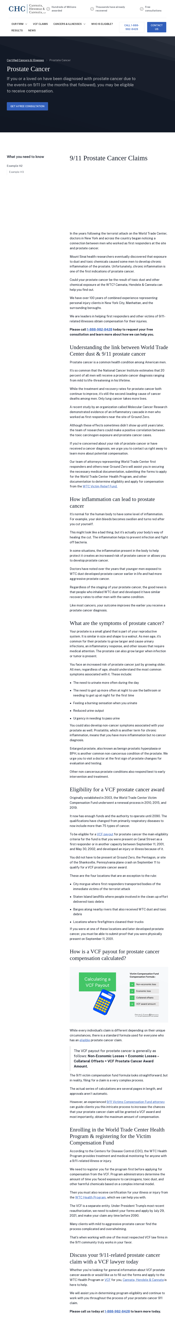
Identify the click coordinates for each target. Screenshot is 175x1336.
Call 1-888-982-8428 (131, 27)
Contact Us (157, 27)
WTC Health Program (90, 1197)
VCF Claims (40, 23)
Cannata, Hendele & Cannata (143, 1280)
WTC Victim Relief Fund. (100, 486)
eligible (84, 1040)
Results (17, 30)
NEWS (32, 30)
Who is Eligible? (102, 23)
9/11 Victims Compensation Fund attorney (136, 1102)
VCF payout (105, 834)
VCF (108, 1280)
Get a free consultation (27, 106)
